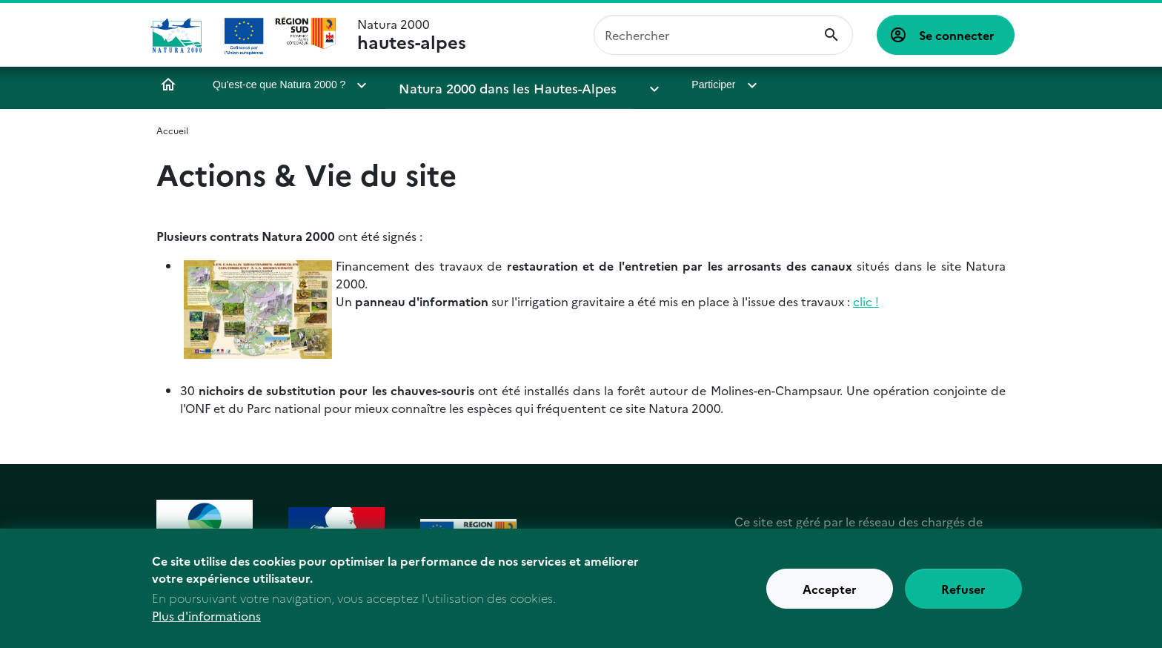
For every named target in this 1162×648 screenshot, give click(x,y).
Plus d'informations (206, 618)
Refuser (963, 591)
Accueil (168, 84)
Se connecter (957, 35)
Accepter (830, 591)
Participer (648, 84)
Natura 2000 (411, 35)
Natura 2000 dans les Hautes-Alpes (486, 84)
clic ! (866, 301)
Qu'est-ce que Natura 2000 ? (279, 84)
